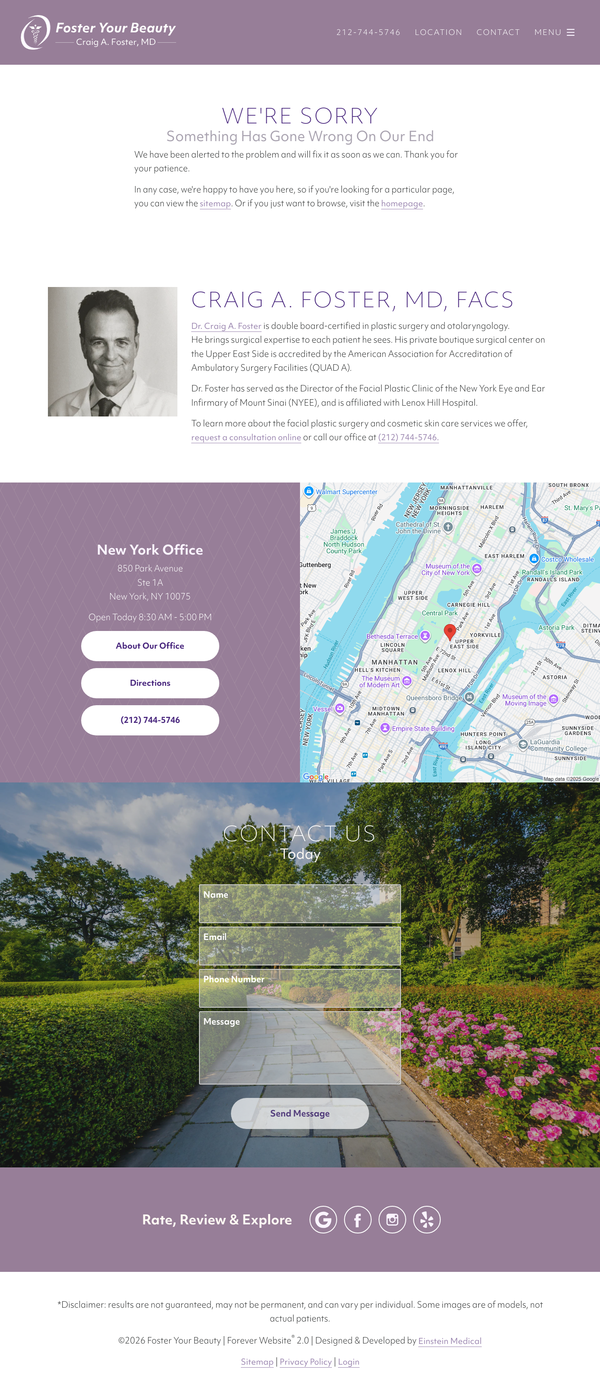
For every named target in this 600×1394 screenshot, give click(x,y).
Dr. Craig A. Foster (226, 325)
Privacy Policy (306, 1361)
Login (349, 1361)
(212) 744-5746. (408, 437)
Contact (499, 32)
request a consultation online (246, 437)
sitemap (215, 203)
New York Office (150, 549)
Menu (556, 32)
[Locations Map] (450, 631)
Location (439, 32)
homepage (402, 203)
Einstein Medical (450, 1341)
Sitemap (257, 1361)
